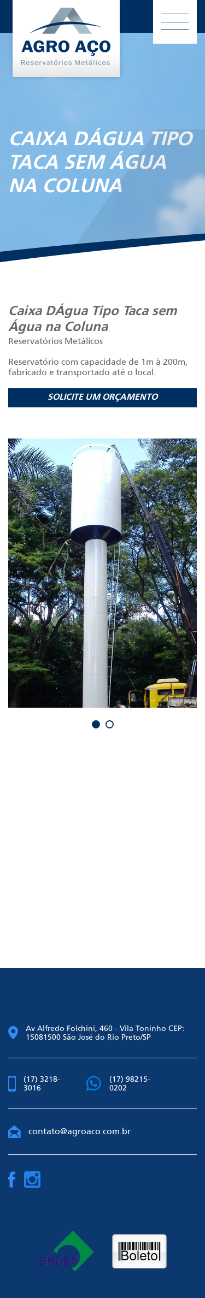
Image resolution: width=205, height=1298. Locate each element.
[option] (102, 573)
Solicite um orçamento (102, 397)
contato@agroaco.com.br (69, 1131)
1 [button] (96, 724)
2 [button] (110, 724)
